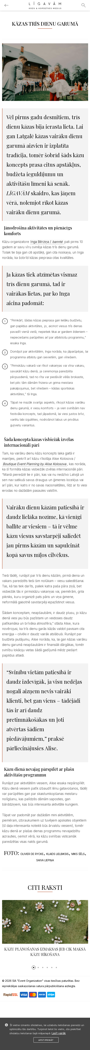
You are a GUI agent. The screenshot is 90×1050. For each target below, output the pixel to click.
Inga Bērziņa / (47, 242)
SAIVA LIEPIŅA (45, 860)
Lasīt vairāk (59, 1033)
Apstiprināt (46, 1040)
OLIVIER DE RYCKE (31, 854)
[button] (34, 967)
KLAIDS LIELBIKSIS (57, 854)
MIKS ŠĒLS (78, 854)
